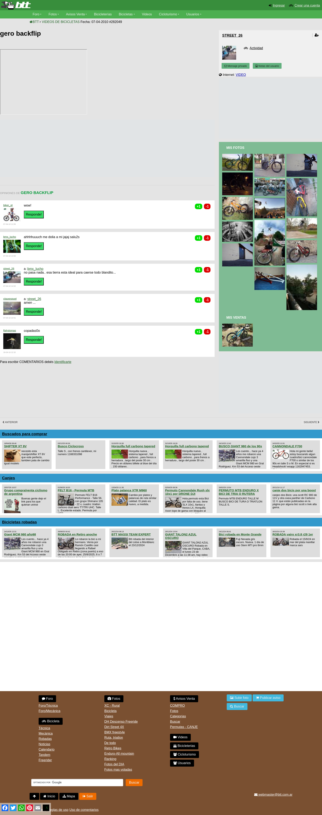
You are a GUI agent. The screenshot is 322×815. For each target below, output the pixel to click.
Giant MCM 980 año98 (20, 534)
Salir (88, 796)
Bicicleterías (103, 14)
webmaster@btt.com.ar (273, 794)
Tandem (44, 755)
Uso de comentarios (84, 810)
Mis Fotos (235, 148)
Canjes (8, 478)
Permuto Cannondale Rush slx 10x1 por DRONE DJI (187, 492)
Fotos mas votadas (118, 769)
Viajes (108, 716)
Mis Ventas (236, 317)
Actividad (256, 48)
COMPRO (177, 705)
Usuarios (192, 14)
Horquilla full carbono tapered (133, 446)
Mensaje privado (235, 65)
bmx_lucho (9, 236)
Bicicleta (50, 721)
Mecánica (46, 733)
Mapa (69, 796)
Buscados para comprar (24, 434)
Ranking (110, 759)
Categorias (178, 716)
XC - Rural (112, 705)
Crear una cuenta (307, 5)
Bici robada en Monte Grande (240, 534)
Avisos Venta (75, 14)
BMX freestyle (114, 732)
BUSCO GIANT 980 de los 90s (240, 446)
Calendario (46, 749)
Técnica (44, 728)
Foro (36, 14)
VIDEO (241, 74)
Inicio (49, 796)
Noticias (44, 744)
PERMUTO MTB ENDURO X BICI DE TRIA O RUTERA (239, 492)
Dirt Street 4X (114, 727)
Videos (147, 14)
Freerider (45, 760)
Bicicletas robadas (19, 522)
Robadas (45, 739)
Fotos (53, 14)
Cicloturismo (168, 14)
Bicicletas (126, 14)
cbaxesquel (10, 298)
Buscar (175, 721)
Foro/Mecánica (49, 711)
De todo (110, 743)
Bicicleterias (184, 746)
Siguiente (312, 422)
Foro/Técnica (48, 705)
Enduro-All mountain (119, 753)
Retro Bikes (112, 748)
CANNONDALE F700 (287, 446)
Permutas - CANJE (184, 727)
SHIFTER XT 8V (15, 446)
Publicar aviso (268, 698)
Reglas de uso (57, 810)
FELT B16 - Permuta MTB (76, 490)
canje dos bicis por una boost (294, 490)
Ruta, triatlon (113, 737)
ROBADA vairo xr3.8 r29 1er (293, 534)
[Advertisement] (75, 148)
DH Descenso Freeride (121, 721)
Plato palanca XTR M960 (129, 490)
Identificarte (62, 362)
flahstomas (9, 330)
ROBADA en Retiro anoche (77, 534)
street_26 (8, 268)
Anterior (10, 422)
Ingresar (279, 5)
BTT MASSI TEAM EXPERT (131, 534)
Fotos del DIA (114, 764)
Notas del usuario (267, 65)
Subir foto (239, 698)
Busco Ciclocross (71, 446)
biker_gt (8, 205)
